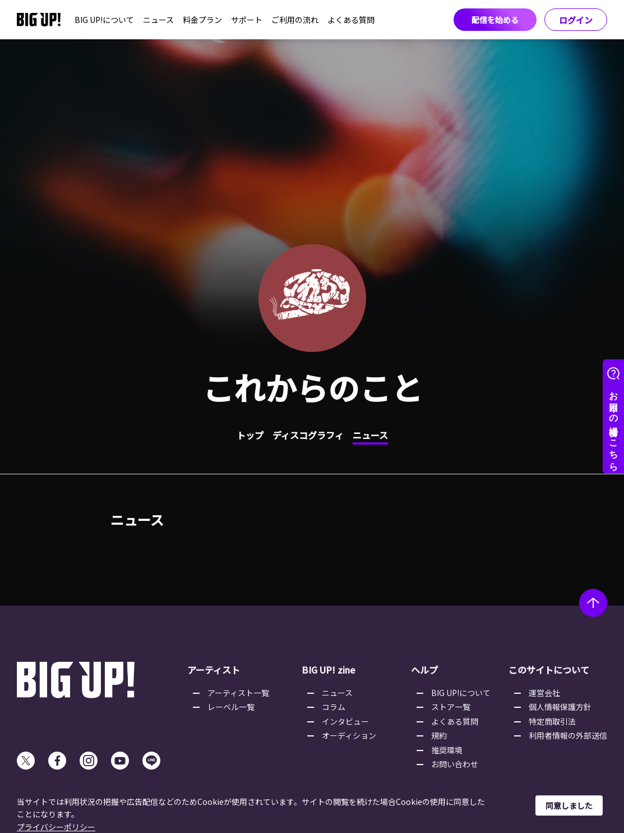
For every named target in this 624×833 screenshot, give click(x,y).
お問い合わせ (454, 764)
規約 (439, 735)
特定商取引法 (552, 721)
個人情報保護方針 (560, 706)
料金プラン (202, 20)
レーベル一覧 (231, 706)
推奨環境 (447, 750)
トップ (250, 435)
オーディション (349, 735)
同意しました (569, 805)
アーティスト (213, 669)
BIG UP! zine (328, 669)
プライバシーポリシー (56, 826)
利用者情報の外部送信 (568, 735)
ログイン (576, 20)
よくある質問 (351, 20)
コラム (333, 706)
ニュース (158, 20)
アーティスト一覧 (238, 692)
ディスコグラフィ (308, 435)
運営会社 (544, 692)
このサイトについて (549, 669)
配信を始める (495, 19)
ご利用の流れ (294, 20)
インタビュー (345, 721)
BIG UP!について (104, 20)
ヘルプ (424, 669)
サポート (246, 20)
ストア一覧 (450, 706)
